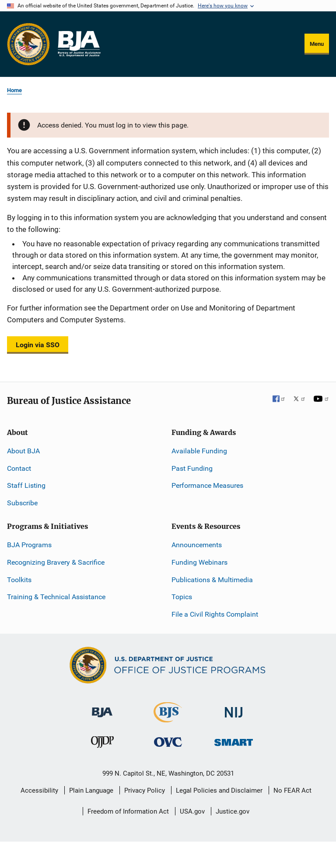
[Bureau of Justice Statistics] (168, 718)
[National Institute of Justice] (233, 708)
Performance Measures (207, 485)
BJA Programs (29, 545)
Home (14, 90)
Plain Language (91, 790)
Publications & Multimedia (212, 580)
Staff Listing (26, 485)
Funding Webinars (200, 562)
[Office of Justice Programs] (28, 44)
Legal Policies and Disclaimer (219, 790)
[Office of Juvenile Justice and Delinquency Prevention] (102, 744)
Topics (182, 597)
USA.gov (192, 811)
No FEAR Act (292, 790)
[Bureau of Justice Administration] (102, 708)
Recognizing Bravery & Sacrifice (56, 562)
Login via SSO (38, 345)
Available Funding (199, 451)
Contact (19, 468)
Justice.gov (232, 811)
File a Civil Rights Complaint (215, 614)
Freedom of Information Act (128, 811)
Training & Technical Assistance (56, 597)
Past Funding (192, 468)
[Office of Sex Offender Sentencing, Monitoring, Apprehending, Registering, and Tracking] (233, 740)
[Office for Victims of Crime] (168, 742)
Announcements (197, 545)
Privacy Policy (144, 790)
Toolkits (19, 580)
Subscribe (22, 503)
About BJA (23, 451)
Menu (317, 44)
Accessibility (39, 790)
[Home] (79, 44)
